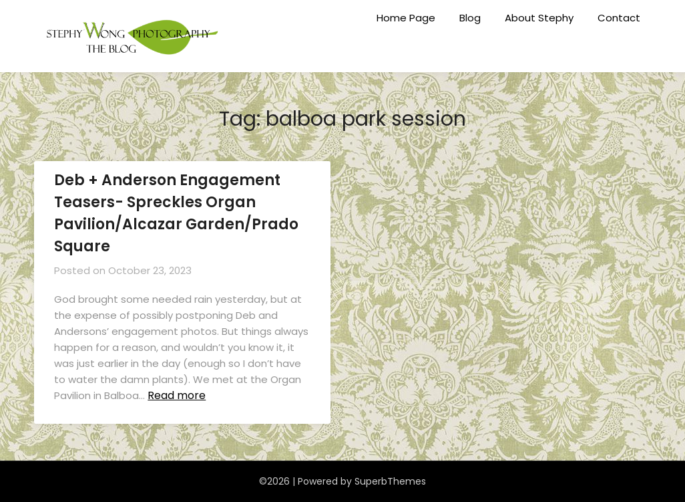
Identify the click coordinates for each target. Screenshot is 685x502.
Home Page (406, 18)
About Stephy (539, 18)
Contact (619, 18)
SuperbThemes (390, 481)
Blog (470, 18)
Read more (177, 395)
